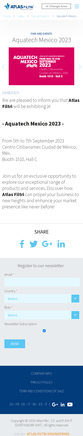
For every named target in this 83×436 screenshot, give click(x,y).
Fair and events (40, 16)
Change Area (56, 6)
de (23, 404)
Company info (41, 373)
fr (17, 404)
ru (34, 404)
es (40, 404)
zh (11, 404)
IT (46, 404)
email (9, 274)
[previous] (3, 66)
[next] (79, 66)
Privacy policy (42, 382)
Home (6, 16)
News (21, 16)
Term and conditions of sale (41, 391)
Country (11, 291)
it (29, 404)
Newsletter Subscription (20, 324)
